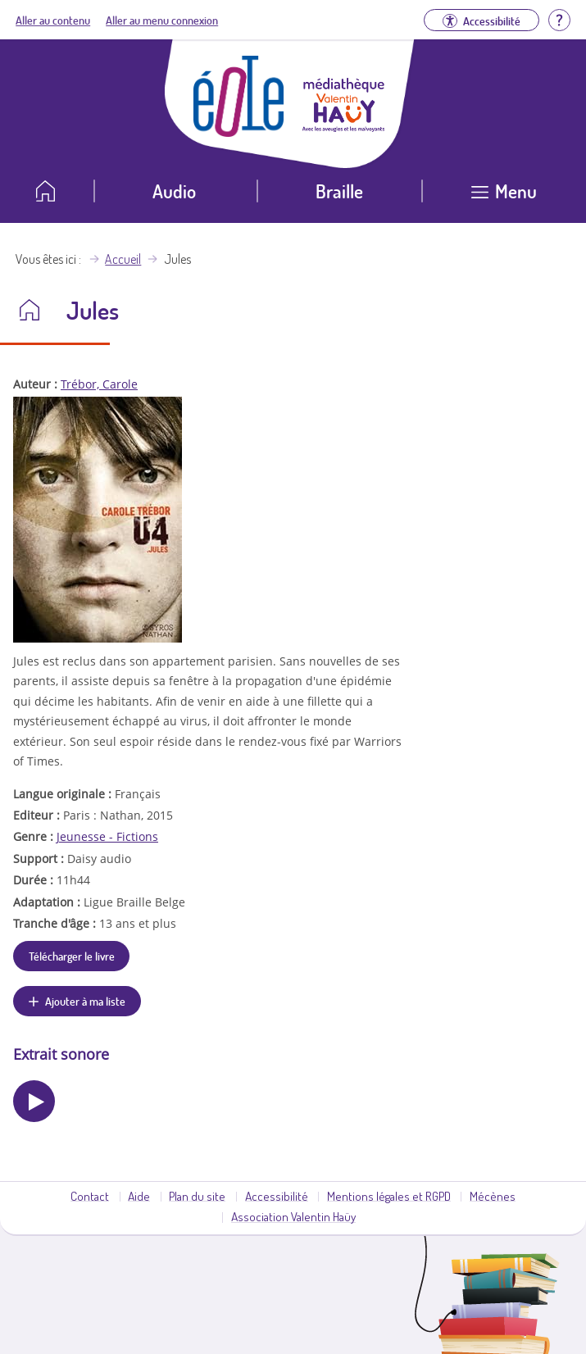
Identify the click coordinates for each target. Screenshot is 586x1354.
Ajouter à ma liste (85, 1000)
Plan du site (197, 1196)
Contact (89, 1196)
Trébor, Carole (99, 384)
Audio (174, 190)
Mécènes (493, 1196)
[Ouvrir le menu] (504, 197)
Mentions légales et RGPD (389, 1196)
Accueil (123, 259)
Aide (139, 1196)
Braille (339, 190)
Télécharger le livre (72, 955)
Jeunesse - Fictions (107, 836)
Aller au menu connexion (162, 19)
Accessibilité (276, 1196)
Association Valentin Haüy (293, 1216)
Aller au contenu (53, 19)
